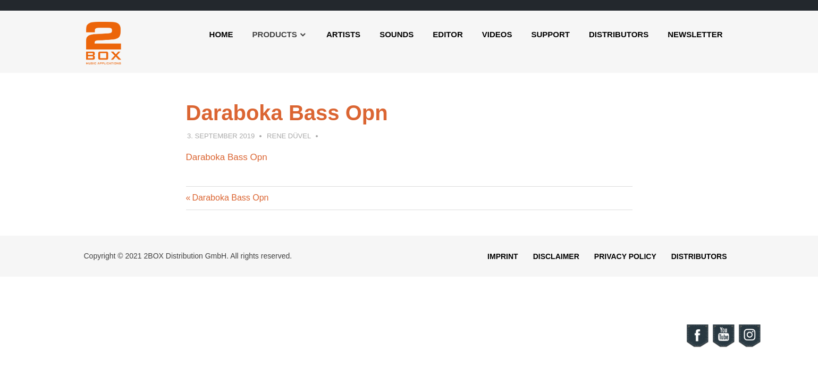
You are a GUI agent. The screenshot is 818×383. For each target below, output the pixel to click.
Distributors (618, 34)
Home (221, 34)
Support (550, 34)
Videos (497, 34)
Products (274, 34)
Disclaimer (556, 256)
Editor (447, 34)
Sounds (397, 34)
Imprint (502, 256)
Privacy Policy (625, 256)
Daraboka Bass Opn (226, 157)
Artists (343, 34)
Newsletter (695, 34)
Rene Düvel (289, 136)
